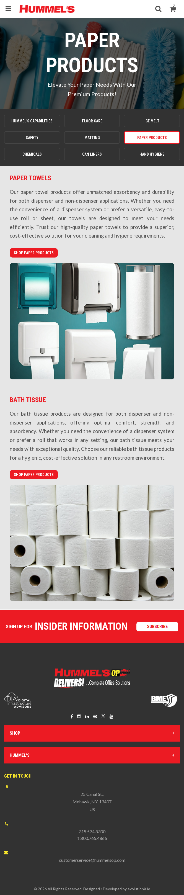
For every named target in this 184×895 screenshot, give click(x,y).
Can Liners (92, 154)
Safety (32, 137)
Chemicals (32, 154)
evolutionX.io (139, 888)
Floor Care (92, 121)
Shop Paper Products (34, 253)
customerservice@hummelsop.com (92, 860)
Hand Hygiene (151, 154)
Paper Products (152, 137)
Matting (92, 137)
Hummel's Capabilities (32, 121)
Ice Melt (151, 121)
